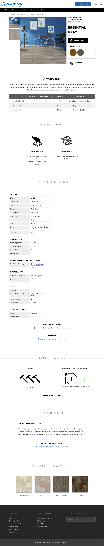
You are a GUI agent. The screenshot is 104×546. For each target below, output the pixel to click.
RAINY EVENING (61, 495)
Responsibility (13, 526)
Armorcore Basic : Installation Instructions (40, 277)
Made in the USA (14, 521)
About (43, 10)
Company (12, 513)
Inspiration (26, 10)
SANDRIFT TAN (24, 495)
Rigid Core (6, 10)
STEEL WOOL (80, 495)
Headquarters (44, 513)
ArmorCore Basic (29, 14)
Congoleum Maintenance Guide (52, 446)
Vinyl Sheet (16, 10)
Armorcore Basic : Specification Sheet (52, 328)
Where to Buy (83, 4)
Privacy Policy (13, 529)
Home (4, 14)
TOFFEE (42, 495)
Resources (35, 10)
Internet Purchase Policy (16, 524)
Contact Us (12, 532)
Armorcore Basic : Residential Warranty (39, 265)
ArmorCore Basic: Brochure (52, 339)
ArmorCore (20, 14)
